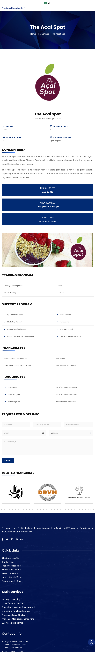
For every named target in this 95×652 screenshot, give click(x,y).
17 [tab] (23, 509)
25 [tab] (46, 509)
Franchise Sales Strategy (14, 615)
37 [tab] (79, 509)
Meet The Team (10, 573)
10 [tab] (4, 509)
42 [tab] (93, 509)
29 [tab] (57, 509)
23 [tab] (40, 509)
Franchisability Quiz (11, 581)
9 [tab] (1, 509)
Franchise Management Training (18, 619)
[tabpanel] (16, 492)
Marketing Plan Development (16, 611)
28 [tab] (54, 509)
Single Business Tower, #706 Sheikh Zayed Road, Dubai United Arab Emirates (16, 644)
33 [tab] (68, 509)
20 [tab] (32, 509)
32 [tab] (65, 509)
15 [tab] (18, 509)
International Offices (12, 577)
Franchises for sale (11, 565)
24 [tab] (43, 509)
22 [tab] (37, 509)
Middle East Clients (11, 569)
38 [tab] (82, 509)
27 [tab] (51, 509)
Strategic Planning (11, 599)
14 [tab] (15, 509)
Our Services (8, 562)
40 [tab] (88, 509)
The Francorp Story (11, 558)
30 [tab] (60, 509)
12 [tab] (9, 509)
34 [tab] (71, 509)
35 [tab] (74, 509)
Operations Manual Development (18, 607)
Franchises (43, 34)
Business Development (13, 623)
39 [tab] (85, 509)
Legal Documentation (13, 603)
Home (33, 34)
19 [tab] (29, 509)
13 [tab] (12, 509)
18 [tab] (26, 509)
